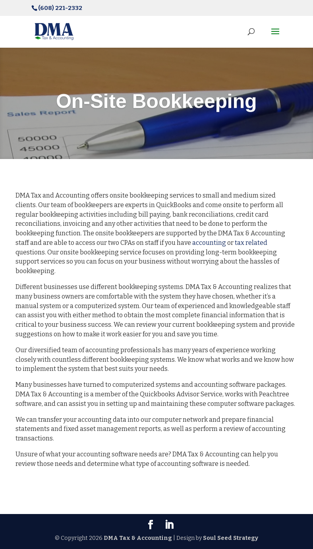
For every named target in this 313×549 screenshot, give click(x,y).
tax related (251, 242)
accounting (209, 242)
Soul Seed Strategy (230, 538)
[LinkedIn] (169, 525)
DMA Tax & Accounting (138, 538)
